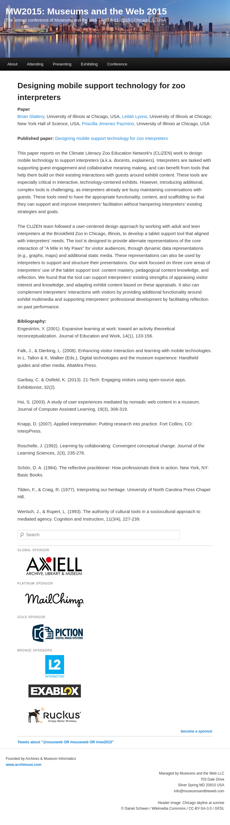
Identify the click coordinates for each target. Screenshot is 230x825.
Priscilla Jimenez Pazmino (108, 123)
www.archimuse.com (23, 765)
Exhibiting (89, 64)
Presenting (62, 64)
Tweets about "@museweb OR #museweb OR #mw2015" (65, 742)
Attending (35, 64)
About (12, 64)
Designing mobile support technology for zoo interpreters (111, 138)
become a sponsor (197, 731)
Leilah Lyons (134, 116)
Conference (117, 64)
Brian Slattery (30, 116)
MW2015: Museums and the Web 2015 (86, 11)
